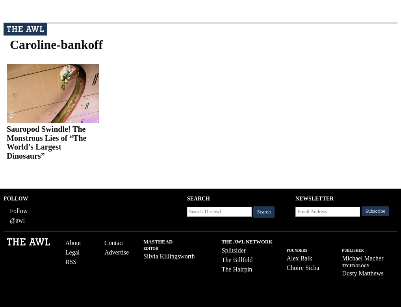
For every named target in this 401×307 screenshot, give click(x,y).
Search (264, 212)
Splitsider (234, 250)
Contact (114, 243)
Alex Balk (299, 258)
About (73, 243)
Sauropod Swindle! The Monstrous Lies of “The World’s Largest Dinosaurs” (46, 142)
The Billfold (237, 259)
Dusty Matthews (362, 273)
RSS (70, 261)
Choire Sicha (302, 267)
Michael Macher (362, 258)
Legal (72, 252)
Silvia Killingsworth (169, 256)
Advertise (116, 252)
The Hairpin (237, 269)
